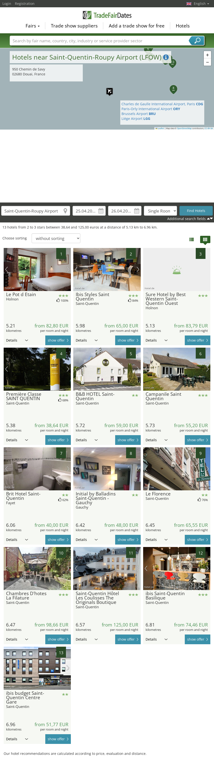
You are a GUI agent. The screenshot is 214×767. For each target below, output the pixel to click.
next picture (68, 269)
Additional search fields (186, 218)
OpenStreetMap (184, 128)
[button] (107, 88)
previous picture (6, 269)
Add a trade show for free (137, 26)
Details (17, 340)
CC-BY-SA (209, 128)
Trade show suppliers (74, 26)
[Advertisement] (107, 166)
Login (6, 3)
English (201, 3)
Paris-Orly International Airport (150, 108)
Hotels (183, 26)
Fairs (33, 26)
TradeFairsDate (107, 15)
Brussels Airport (138, 113)
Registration (25, 3)
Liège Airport (135, 118)
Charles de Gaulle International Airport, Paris (162, 104)
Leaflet (160, 128)
